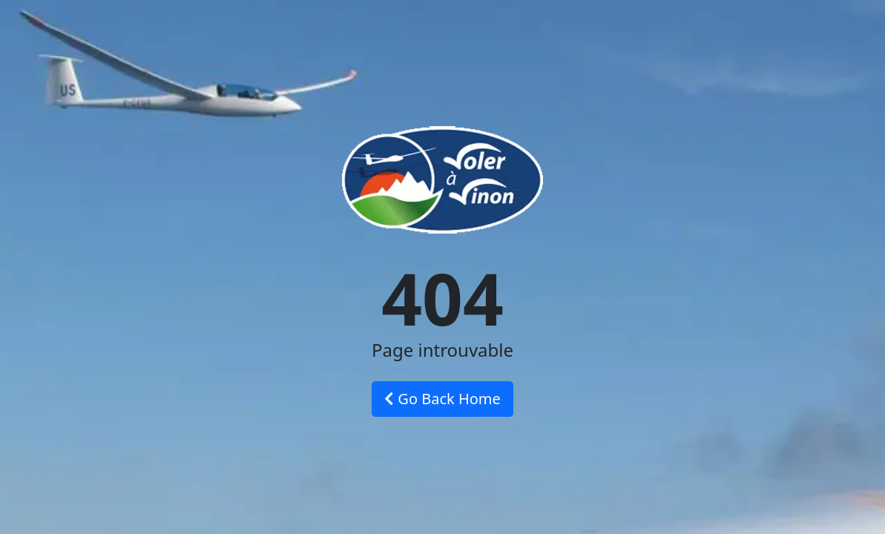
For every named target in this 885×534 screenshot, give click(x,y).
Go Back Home (442, 399)
